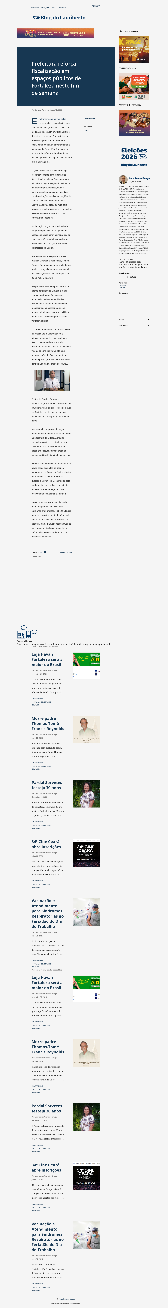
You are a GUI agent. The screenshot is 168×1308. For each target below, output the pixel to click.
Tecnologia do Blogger (66, 1299)
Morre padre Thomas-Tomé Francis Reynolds (48, 723)
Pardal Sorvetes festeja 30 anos (47, 785)
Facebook (35, 8)
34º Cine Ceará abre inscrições (46, 844)
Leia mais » (36, 705)
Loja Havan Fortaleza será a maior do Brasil (47, 659)
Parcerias (62, 8)
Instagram (45, 8)
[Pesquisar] (96, 6)
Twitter (54, 8)
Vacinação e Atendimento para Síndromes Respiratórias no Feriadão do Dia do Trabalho (48, 913)
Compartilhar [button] (89, 118)
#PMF (85, 131)
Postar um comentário (41, 702)
